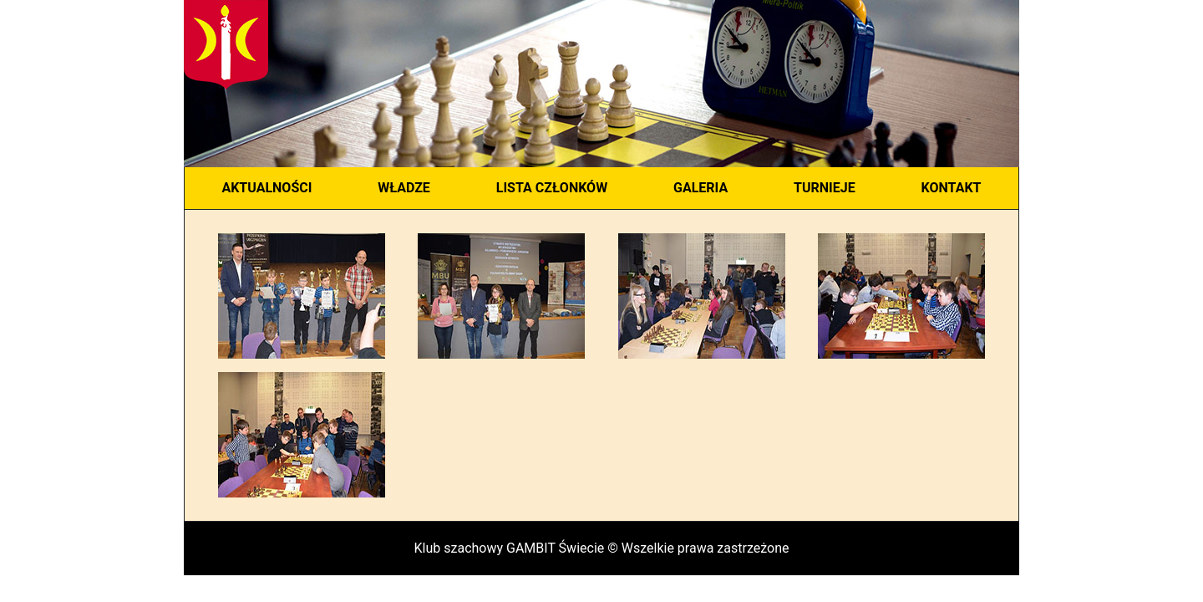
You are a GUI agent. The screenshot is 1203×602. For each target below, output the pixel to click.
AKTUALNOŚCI (266, 188)
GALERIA (700, 188)
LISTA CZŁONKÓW (551, 188)
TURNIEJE (824, 188)
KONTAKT (951, 188)
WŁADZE (404, 188)
